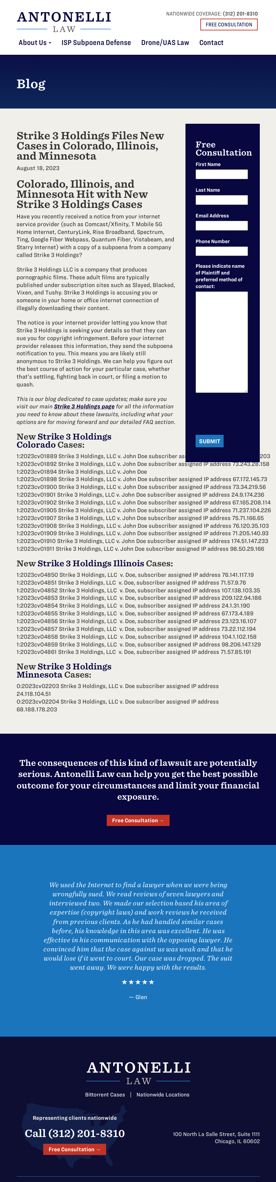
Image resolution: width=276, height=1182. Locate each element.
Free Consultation (229, 24)
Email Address (212, 215)
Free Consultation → (138, 820)
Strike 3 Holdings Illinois (90, 563)
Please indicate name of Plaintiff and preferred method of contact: (220, 276)
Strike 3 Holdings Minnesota (64, 671)
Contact (211, 42)
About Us (35, 42)
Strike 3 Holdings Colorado (64, 441)
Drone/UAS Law (165, 42)
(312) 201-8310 (240, 14)
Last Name (208, 190)
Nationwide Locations (163, 1094)
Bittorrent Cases (105, 1094)
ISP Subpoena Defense (96, 42)
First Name (208, 164)
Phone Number (213, 241)
